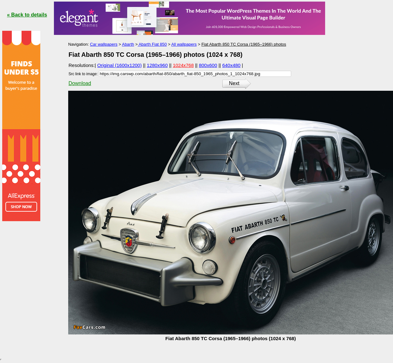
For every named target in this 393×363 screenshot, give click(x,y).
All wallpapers (184, 44)
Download (80, 83)
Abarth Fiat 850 (152, 44)
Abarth (128, 44)
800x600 (208, 65)
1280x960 (157, 65)
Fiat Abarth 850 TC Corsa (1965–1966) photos (243, 44)
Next (234, 83)
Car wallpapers (104, 44)
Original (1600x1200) (119, 65)
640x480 (231, 65)
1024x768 (183, 65)
